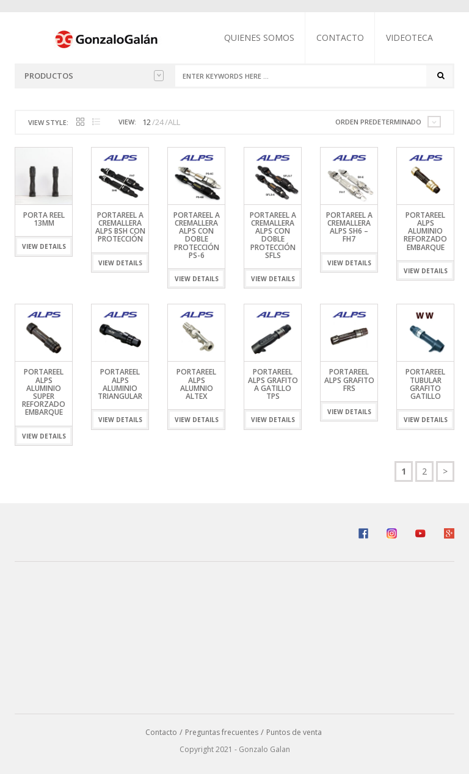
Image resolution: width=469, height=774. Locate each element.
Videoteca (409, 37)
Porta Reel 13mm (44, 219)
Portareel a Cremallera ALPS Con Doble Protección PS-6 (196, 235)
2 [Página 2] (424, 471)
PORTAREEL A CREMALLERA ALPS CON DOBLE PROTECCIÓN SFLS (273, 235)
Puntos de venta (294, 732)
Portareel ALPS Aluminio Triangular (120, 384)
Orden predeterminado (378, 121)
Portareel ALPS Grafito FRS (349, 380)
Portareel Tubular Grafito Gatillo (425, 384)
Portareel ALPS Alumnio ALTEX (196, 384)
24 (159, 121)
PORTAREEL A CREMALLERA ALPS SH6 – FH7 (349, 227)
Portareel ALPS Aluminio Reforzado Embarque (425, 231)
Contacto (340, 37)
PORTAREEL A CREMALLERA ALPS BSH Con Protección (120, 227)
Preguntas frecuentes (221, 732)
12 (146, 121)
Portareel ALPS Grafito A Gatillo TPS (273, 384)
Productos (94, 75)
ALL (174, 121)
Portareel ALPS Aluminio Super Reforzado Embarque (43, 392)
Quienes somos (259, 37)
